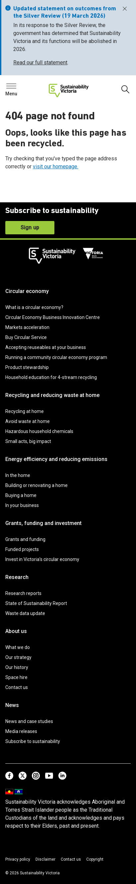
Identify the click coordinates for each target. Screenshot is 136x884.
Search (16, 88)
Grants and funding (25, 539)
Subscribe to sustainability (32, 741)
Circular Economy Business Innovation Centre (52, 317)
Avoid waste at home (27, 421)
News (12, 705)
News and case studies (29, 721)
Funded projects (22, 549)
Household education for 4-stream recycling (51, 377)
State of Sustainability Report (36, 603)
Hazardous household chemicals (39, 431)
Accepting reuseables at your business (45, 347)
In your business (22, 505)
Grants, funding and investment (43, 523)
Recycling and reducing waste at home (52, 395)
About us (16, 631)
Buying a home (20, 495)
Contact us (16, 687)
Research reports (23, 593)
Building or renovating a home (36, 485)
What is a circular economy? (34, 307)
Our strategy (18, 657)
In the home (17, 475)
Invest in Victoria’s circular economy (42, 559)
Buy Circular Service (26, 337)
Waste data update (25, 613)
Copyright (94, 859)
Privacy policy (17, 859)
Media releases (21, 731)
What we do (17, 647)
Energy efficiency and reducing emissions (56, 459)
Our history (16, 667)
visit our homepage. (55, 166)
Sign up (30, 227)
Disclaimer (45, 859)
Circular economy (27, 291)
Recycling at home (24, 411)
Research (17, 577)
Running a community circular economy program (56, 357)
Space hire (16, 677)
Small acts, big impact (28, 441)
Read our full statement (40, 62)
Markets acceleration (27, 327)
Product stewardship (27, 367)
